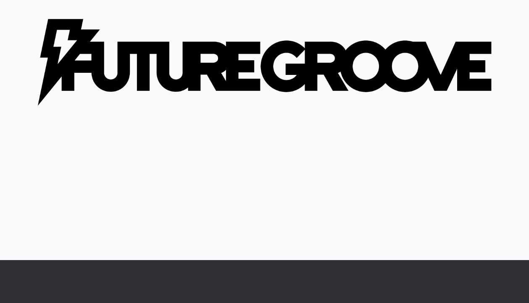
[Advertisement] (264, 197)
